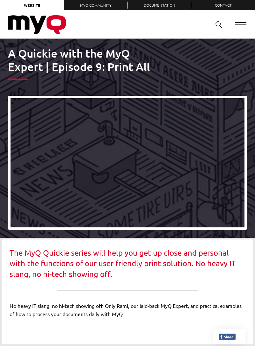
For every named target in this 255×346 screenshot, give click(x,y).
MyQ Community (96, 5)
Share (226, 336)
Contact (223, 5)
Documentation (159, 5)
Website (32, 5)
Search (216, 24)
